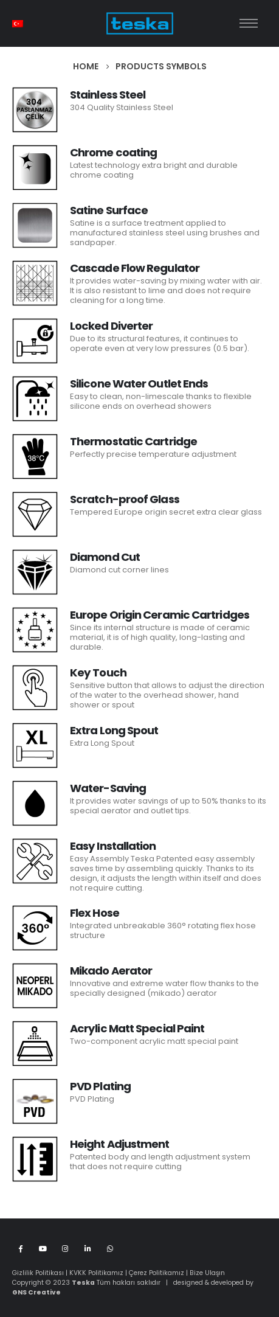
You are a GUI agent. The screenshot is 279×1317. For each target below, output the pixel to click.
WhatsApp (110, 1248)
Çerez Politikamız (156, 1272)
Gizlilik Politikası (38, 1272)
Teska (83, 1282)
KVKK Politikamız (96, 1272)
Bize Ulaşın (207, 1272)
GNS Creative (36, 1292)
